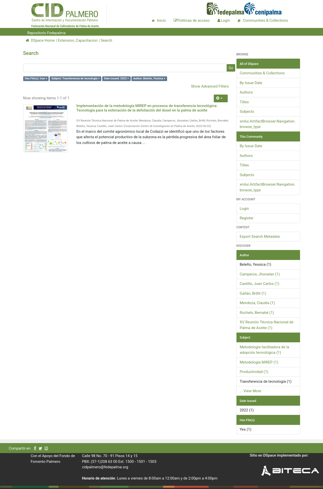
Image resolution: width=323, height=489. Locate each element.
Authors (246, 92)
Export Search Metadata (260, 236)
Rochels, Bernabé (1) (257, 312)
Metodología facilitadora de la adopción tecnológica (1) (264, 350)
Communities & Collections (262, 73)
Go (231, 68)
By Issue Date (251, 83)
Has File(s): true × (36, 78)
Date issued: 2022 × (116, 78)
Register (246, 218)
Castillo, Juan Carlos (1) (259, 283)
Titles (244, 102)
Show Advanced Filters (210, 86)
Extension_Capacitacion (78, 40)
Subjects (247, 111)
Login (244, 208)
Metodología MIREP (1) (259, 362)
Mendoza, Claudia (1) (257, 303)
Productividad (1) (254, 371)
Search (106, 40)
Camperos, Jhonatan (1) (260, 274)
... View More (250, 391)
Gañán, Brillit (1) (253, 293)
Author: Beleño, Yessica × (149, 78)
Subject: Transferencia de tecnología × (75, 78)
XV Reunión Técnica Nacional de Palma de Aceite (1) (266, 325)
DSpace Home (40, 40)
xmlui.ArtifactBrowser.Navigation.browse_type (268, 124)
